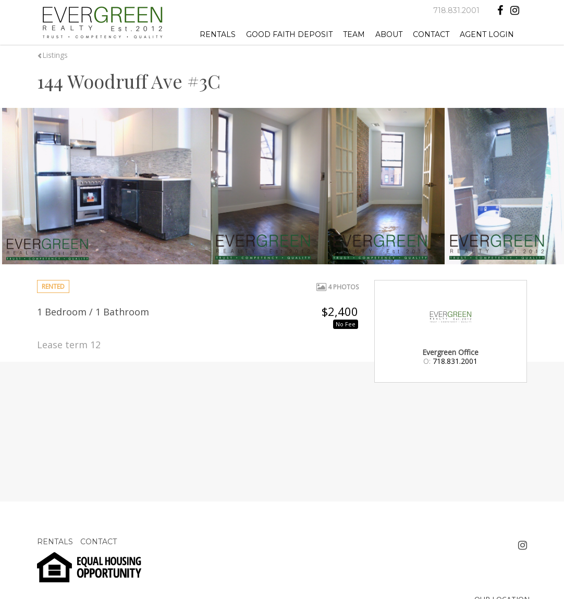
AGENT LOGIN (487, 34)
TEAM (354, 34)
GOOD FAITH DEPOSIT (289, 34)
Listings (52, 55)
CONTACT (431, 34)
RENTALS (218, 34)
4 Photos (337, 287)
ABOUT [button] (388, 34)
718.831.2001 (456, 10)
